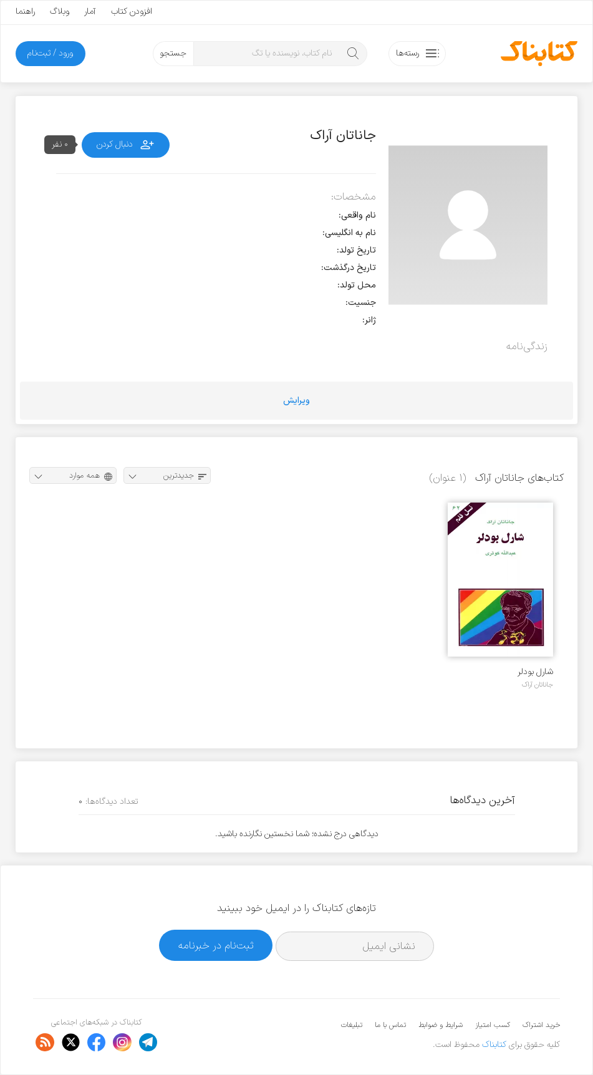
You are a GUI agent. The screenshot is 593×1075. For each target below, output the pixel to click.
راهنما (25, 11)
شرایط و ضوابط (440, 1025)
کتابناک (494, 1044)
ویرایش (296, 400)
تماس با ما (390, 1025)
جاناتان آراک (537, 685)
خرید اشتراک (541, 1025)
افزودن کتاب (131, 11)
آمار (90, 11)
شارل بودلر (535, 671)
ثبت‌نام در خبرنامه (216, 945)
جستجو (173, 53)
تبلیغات (351, 1025)
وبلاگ (59, 11)
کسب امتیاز (492, 1025)
